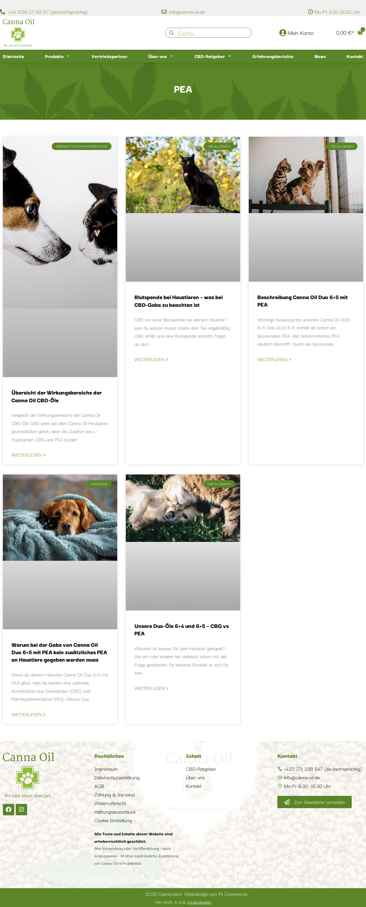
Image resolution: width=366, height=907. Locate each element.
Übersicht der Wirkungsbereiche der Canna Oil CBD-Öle (56, 396)
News (320, 56)
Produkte (58, 56)
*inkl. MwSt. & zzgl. (183, 902)
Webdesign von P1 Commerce (215, 894)
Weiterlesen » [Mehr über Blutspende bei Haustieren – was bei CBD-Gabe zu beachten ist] (151, 359)
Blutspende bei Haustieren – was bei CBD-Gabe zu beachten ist (178, 301)
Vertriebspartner (110, 56)
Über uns (161, 56)
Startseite (13, 56)
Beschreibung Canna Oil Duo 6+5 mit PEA (302, 301)
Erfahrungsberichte (273, 56)
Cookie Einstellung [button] (113, 820)
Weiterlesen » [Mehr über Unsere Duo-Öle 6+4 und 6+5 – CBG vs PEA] (151, 688)
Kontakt (355, 56)
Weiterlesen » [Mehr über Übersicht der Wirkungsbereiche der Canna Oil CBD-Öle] (28, 454)
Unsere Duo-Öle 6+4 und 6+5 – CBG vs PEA (181, 629)
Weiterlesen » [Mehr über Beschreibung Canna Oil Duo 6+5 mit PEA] (274, 359)
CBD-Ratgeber (213, 56)
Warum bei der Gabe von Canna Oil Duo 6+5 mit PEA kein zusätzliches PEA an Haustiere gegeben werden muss (59, 652)
